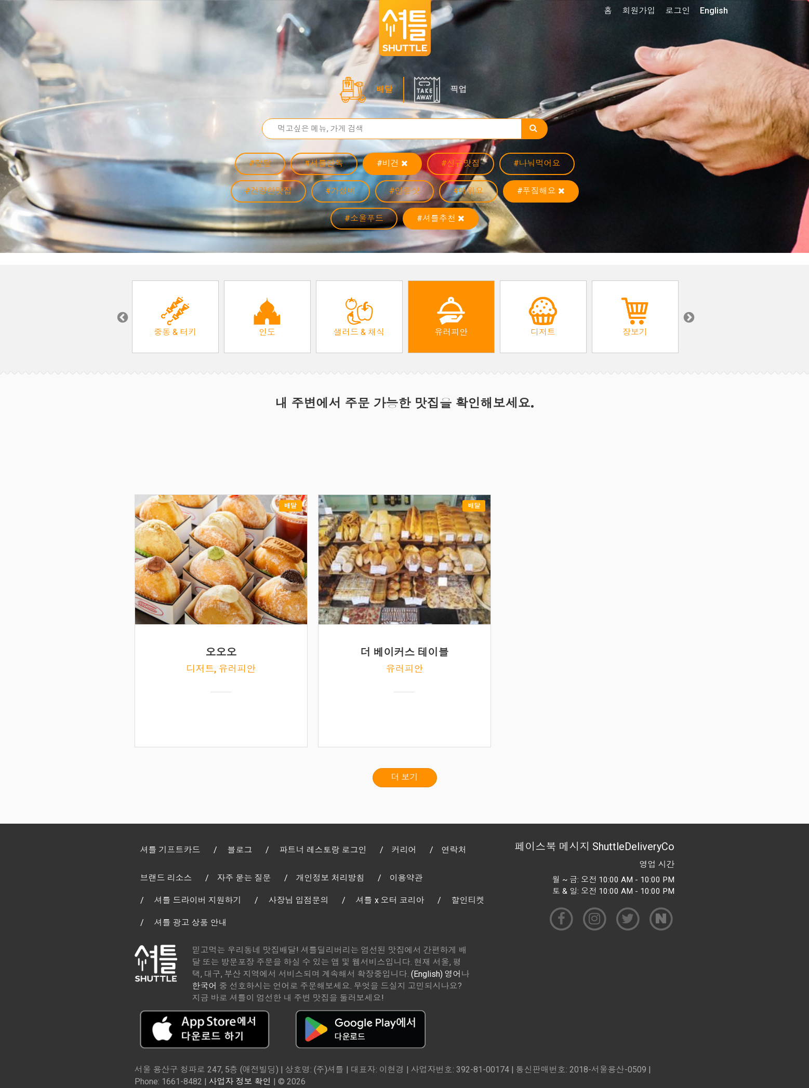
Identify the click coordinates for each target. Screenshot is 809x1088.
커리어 (404, 850)
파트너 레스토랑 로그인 (323, 850)
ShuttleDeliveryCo (633, 846)
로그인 (677, 11)
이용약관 (406, 878)
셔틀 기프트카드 (170, 850)
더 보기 (404, 777)
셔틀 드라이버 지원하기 (198, 900)
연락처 (454, 850)
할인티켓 (468, 900)
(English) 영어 (436, 974)
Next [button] (688, 317)
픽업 (458, 90)
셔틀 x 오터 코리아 (390, 900)
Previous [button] (121, 317)
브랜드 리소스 (166, 878)
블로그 (240, 850)
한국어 (204, 986)
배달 (384, 90)
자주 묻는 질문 (244, 878)
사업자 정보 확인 (240, 1081)
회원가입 (638, 11)
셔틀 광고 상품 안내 (190, 923)
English (714, 11)
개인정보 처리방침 (330, 878)
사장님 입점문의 (299, 900)
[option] (175, 316)
